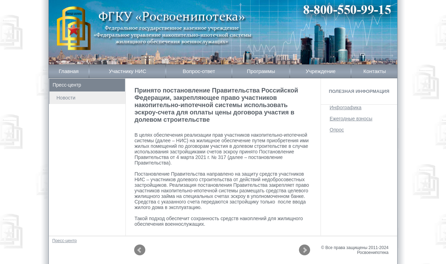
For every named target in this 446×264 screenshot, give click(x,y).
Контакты (374, 71)
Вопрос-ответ (199, 71)
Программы (261, 71)
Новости (65, 98)
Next (304, 250)
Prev (139, 250)
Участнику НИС (127, 71)
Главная (69, 71)
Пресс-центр (67, 85)
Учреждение (321, 71)
